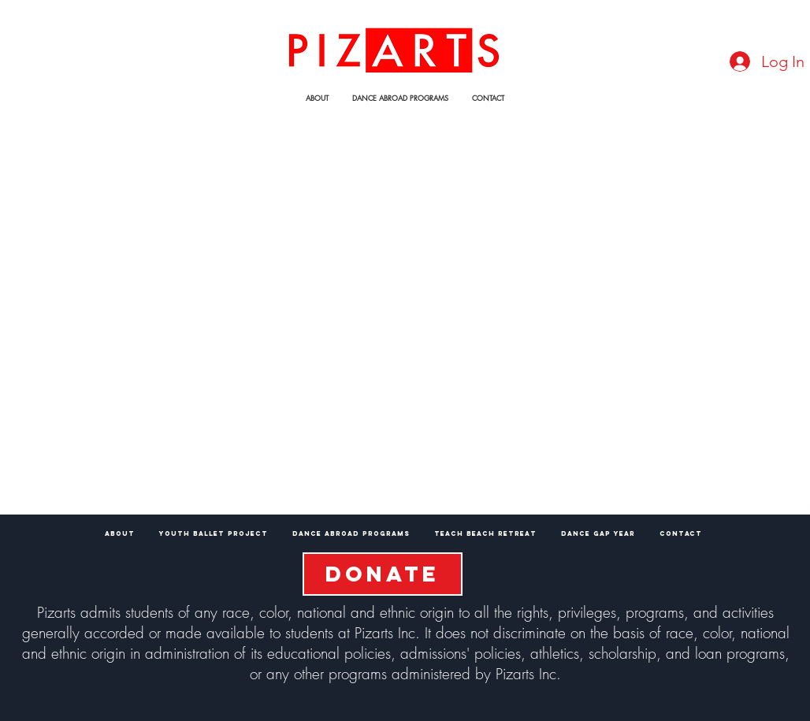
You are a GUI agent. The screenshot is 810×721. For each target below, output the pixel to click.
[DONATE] (383, 574)
